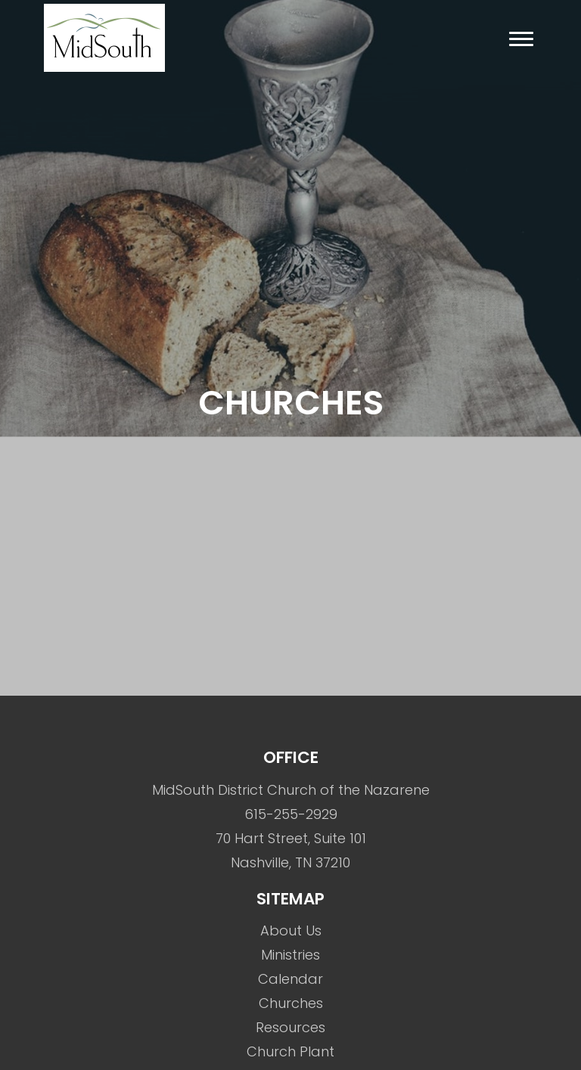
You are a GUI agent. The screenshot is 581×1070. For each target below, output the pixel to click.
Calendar (290, 978)
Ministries (290, 954)
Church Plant (290, 1051)
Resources (290, 1027)
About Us (291, 930)
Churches (291, 1003)
